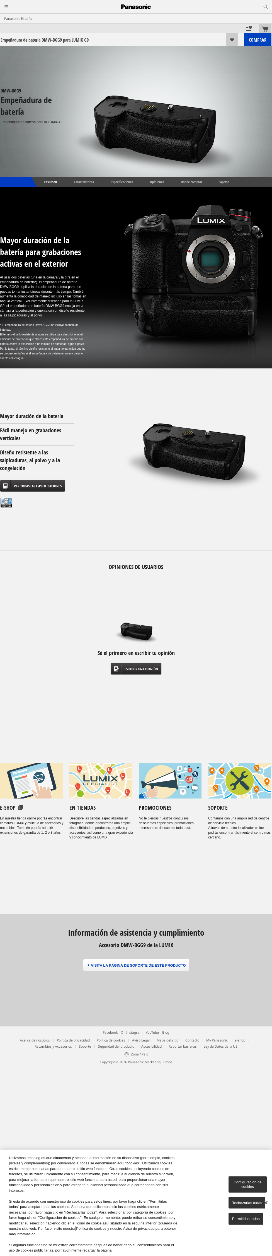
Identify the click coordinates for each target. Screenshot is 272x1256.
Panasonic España (18, 18)
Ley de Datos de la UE (220, 1046)
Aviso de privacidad (139, 1228)
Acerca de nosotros (35, 1040)
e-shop (240, 1040)
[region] (136, 1203)
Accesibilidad (151, 1046)
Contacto (192, 1040)
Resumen (50, 181)
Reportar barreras (183, 1046)
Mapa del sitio (167, 1040)
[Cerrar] (266, 1203)
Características (84, 181)
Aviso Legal (141, 1040)
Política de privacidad (73, 1040)
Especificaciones (122, 181)
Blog (165, 1032)
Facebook (110, 1032)
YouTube (152, 1032)
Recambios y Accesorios (53, 1046)
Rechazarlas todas (247, 1202)
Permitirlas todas (246, 1219)
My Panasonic (217, 1040)
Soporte (224, 181)
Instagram (134, 1032)
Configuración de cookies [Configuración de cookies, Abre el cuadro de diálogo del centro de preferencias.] (247, 1184)
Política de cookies (111, 1040)
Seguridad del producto (116, 1046)
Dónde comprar (191, 181)
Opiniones (157, 181)
